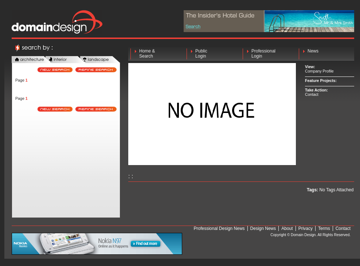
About (287, 228)
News (313, 53)
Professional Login (263, 53)
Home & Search (147, 53)
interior (66, 60)
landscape (100, 60)
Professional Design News (219, 228)
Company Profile (319, 71)
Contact (311, 94)
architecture (32, 60)
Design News (263, 228)
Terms (324, 228)
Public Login (201, 53)
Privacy (305, 228)
